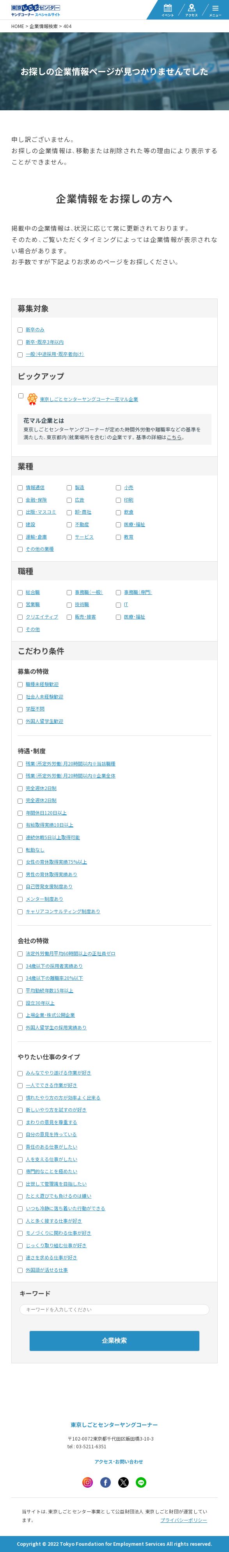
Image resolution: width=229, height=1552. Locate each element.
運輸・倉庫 (36, 536)
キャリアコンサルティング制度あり (63, 911)
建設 (30, 524)
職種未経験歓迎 (42, 684)
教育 (128, 536)
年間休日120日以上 (46, 812)
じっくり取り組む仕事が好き (56, 1245)
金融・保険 (36, 499)
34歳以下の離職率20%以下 (54, 977)
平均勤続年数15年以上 (49, 990)
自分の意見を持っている (51, 1134)
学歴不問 (35, 708)
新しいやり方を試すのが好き (56, 1109)
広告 (79, 499)
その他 (33, 629)
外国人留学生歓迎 (44, 721)
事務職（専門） (138, 592)
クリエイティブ (42, 616)
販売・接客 (85, 616)
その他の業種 (40, 548)
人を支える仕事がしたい (51, 1159)
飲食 (128, 511)
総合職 (33, 592)
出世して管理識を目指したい (56, 1183)
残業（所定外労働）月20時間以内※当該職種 (70, 763)
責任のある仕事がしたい (51, 1146)
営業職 (33, 604)
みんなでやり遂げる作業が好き (58, 1072)
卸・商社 (83, 511)
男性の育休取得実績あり (51, 874)
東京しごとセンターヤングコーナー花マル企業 (89, 399)
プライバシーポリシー (183, 1520)
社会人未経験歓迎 (44, 696)
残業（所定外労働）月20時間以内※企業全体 (70, 775)
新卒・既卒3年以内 (45, 341)
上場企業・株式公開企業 (50, 1014)
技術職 (82, 604)
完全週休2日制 (41, 788)
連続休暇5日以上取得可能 (53, 837)
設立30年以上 (40, 1002)
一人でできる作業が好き (51, 1085)
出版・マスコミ (41, 511)
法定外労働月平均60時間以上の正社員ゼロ (70, 953)
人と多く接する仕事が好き (54, 1220)
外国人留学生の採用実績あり (56, 1027)
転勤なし (35, 849)
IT (126, 604)
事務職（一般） (89, 592)
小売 (128, 487)
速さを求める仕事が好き (51, 1257)
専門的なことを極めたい (51, 1171)
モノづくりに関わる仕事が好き (58, 1232)
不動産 (82, 524)
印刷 (128, 499)
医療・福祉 (134, 524)
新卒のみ (35, 329)
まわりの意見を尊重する (51, 1122)
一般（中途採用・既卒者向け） (55, 353)
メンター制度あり (44, 898)
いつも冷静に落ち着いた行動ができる (65, 1208)
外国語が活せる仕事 (47, 1269)
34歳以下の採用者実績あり (54, 965)
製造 (79, 487)
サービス (84, 536)
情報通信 (35, 487)
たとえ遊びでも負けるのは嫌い (58, 1195)
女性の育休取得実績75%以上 (56, 861)
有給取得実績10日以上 (49, 824)
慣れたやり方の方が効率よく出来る (63, 1097)
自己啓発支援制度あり (49, 886)
